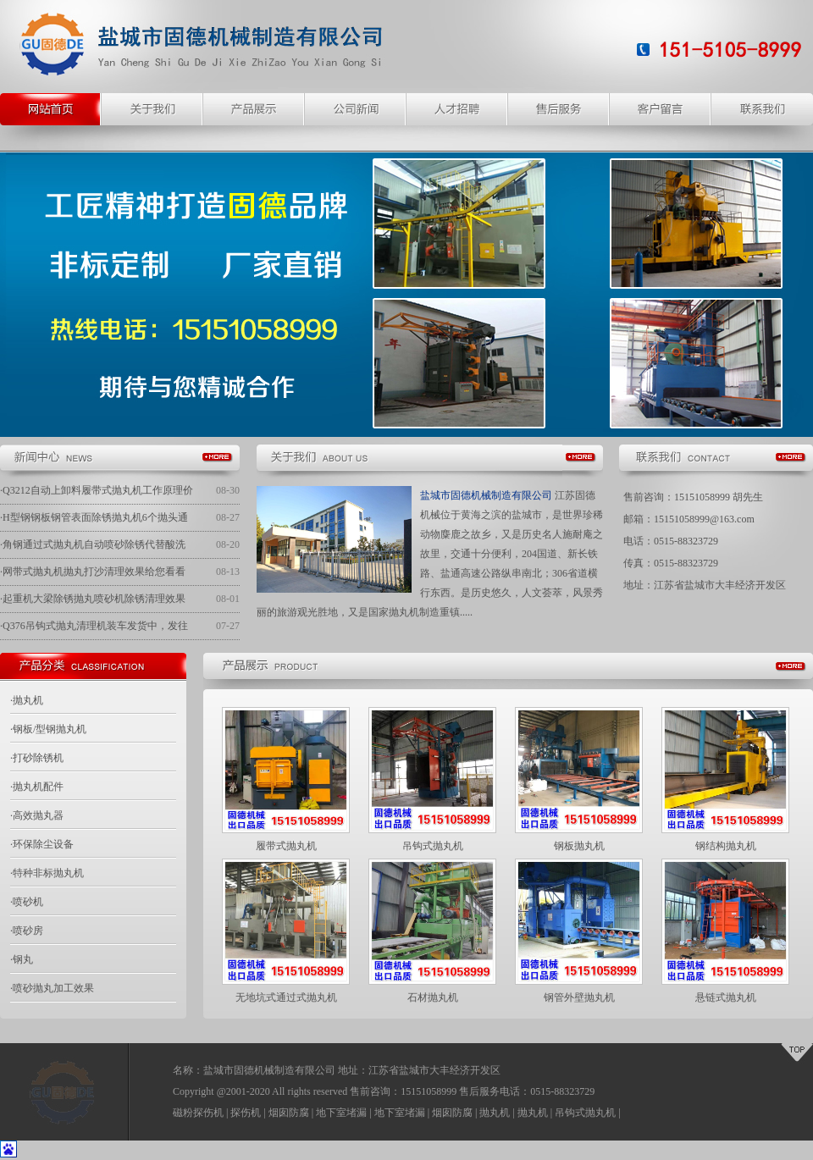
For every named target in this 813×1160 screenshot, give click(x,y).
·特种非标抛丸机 (47, 873)
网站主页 (51, 109)
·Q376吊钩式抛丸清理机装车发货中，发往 (94, 626)
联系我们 (762, 109)
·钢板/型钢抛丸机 (48, 729)
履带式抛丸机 (286, 846)
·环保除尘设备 (42, 844)
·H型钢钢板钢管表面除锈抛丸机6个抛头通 (94, 517)
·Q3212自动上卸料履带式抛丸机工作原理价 (96, 490)
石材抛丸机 (432, 997)
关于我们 (152, 109)
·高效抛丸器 (37, 815)
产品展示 (254, 109)
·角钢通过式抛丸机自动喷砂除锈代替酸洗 (92, 544)
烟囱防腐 (288, 1113)
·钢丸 (21, 959)
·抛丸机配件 (37, 787)
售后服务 (559, 109)
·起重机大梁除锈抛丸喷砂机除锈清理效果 (92, 599)
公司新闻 (355, 109)
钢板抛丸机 (579, 846)
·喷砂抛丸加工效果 (52, 988)
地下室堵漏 (341, 1113)
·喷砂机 (26, 902)
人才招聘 (457, 109)
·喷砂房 (26, 930)
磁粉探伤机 (198, 1113)
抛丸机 (494, 1113)
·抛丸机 (26, 700)
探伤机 (245, 1113)
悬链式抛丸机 (725, 997)
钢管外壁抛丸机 (579, 997)
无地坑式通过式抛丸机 (286, 997)
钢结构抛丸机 (725, 846)
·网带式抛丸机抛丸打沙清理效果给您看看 (92, 571)
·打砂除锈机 (37, 758)
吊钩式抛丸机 (432, 846)
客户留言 (660, 109)
